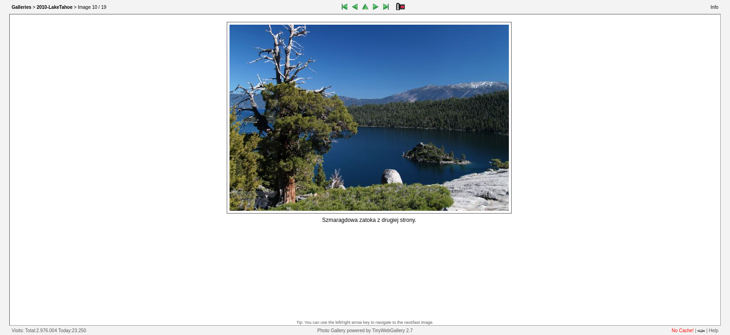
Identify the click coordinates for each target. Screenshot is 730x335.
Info (714, 7)
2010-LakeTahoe (55, 7)
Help (713, 330)
